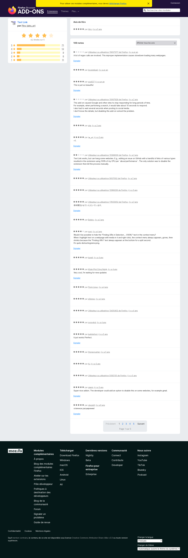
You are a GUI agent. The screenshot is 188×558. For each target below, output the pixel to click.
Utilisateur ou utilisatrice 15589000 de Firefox (108, 155)
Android (64, 474)
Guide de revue (42, 522)
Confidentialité (14, 531)
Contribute (117, 460)
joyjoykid (92, 322)
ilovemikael (93, 70)
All (61, 484)
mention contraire (20, 538)
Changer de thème (145, 545)
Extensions (52, 11)
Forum (37, 509)
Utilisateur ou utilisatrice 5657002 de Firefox (107, 178)
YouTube (142, 460)
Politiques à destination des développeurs (42, 492)
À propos (39, 459)
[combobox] (161, 10)
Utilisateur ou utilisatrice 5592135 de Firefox (107, 375)
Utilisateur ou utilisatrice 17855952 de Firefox (108, 202)
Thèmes (65, 11)
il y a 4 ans (97, 231)
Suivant (141, 423)
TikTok (141, 465)
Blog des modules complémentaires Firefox (43, 467)
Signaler (76, 61)
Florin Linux (93, 287)
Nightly (89, 455)
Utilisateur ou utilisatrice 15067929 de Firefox (108, 99)
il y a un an (133, 52)
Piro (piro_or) (29, 25)
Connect (116, 455)
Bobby (91, 220)
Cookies (28, 531)
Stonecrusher (94, 352)
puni (90, 231)
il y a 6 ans (100, 405)
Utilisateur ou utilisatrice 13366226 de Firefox (107, 190)
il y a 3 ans (132, 190)
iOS (62, 470)
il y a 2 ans (133, 99)
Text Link (22, 22)
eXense (91, 299)
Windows (65, 460)
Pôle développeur (43, 484)
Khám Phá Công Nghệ (97, 269)
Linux (63, 479)
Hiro (90, 29)
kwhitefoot (93, 334)
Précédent (111, 423)
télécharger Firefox (117, 3)
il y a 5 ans (97, 29)
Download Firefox (69, 455)
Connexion (175, 3)
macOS (64, 465)
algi (89, 125)
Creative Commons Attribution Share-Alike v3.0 (92, 538)
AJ (89, 364)
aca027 (91, 82)
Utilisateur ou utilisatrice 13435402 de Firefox (108, 311)
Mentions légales (43, 531)
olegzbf (91, 405)
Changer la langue (145, 537)
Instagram (142, 455)
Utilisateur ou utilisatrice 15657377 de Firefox (108, 52)
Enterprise (91, 474)
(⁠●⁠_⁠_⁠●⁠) (90, 137)
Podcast (142, 474)
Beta (88, 460)
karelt (90, 257)
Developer (117, 465)
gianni (90, 387)
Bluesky (141, 470)
